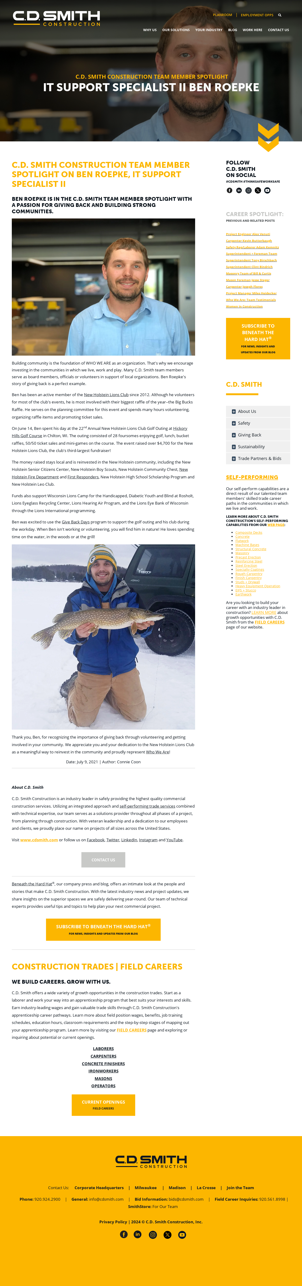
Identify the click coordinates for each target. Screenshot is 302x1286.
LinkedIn (129, 839)
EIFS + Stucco (245, 590)
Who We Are (157, 752)
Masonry (242, 553)
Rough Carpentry (248, 573)
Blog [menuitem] (232, 30)
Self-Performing (252, 477)
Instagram (148, 839)
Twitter (112, 839)
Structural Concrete (250, 549)
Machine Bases (247, 544)
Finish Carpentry (248, 577)
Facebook (96, 839)
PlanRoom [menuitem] (222, 15)
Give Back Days (76, 522)
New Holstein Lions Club (106, 394)
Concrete (242, 536)
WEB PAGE (276, 525)
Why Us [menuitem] (150, 30)
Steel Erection (246, 565)
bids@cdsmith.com (186, 1199)
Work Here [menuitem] (252, 30)
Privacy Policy (113, 1221)
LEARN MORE (264, 612)
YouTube (174, 839)
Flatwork (242, 540)
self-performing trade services (147, 806)
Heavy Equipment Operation (257, 586)
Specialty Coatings (249, 569)
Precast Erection (248, 557)
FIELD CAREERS (132, 1030)
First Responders (83, 477)
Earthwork (243, 594)
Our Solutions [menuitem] (176, 30)
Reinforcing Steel (248, 561)
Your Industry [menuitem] (208, 30)
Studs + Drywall (247, 582)
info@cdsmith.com (106, 1199)
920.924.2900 (47, 1199)
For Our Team (165, 1206)
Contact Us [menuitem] (278, 30)
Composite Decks (248, 532)
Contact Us (58, 1187)
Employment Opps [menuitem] (257, 15)
